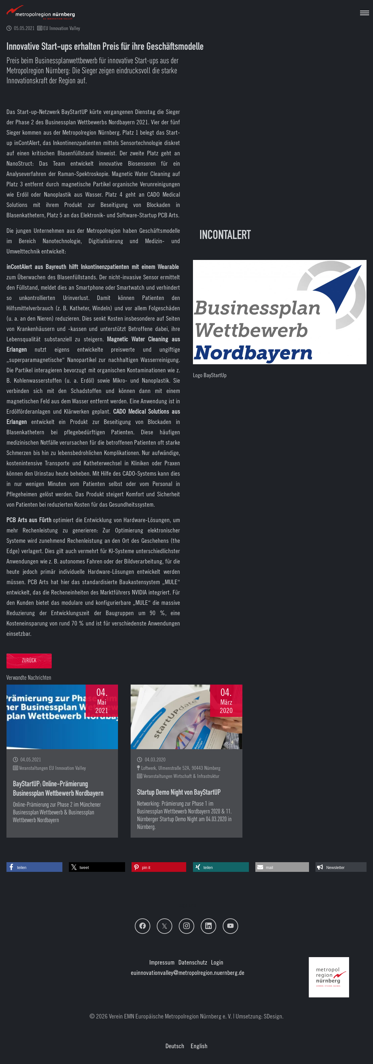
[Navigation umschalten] (364, 12)
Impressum (162, 962)
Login (217, 962)
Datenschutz (192, 962)
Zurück (29, 661)
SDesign (273, 1016)
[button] (34, 867)
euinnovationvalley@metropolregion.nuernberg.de (187, 972)
